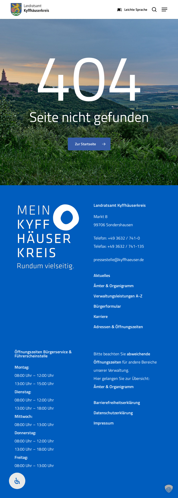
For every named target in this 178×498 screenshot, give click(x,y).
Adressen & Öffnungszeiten (118, 327)
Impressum (104, 423)
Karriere (101, 316)
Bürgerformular (107, 306)
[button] (164, 9)
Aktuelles (102, 275)
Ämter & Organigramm (114, 286)
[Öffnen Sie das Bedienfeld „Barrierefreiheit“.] (17, 481)
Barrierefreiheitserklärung (117, 402)
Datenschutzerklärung (113, 413)
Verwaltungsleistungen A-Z (118, 296)
